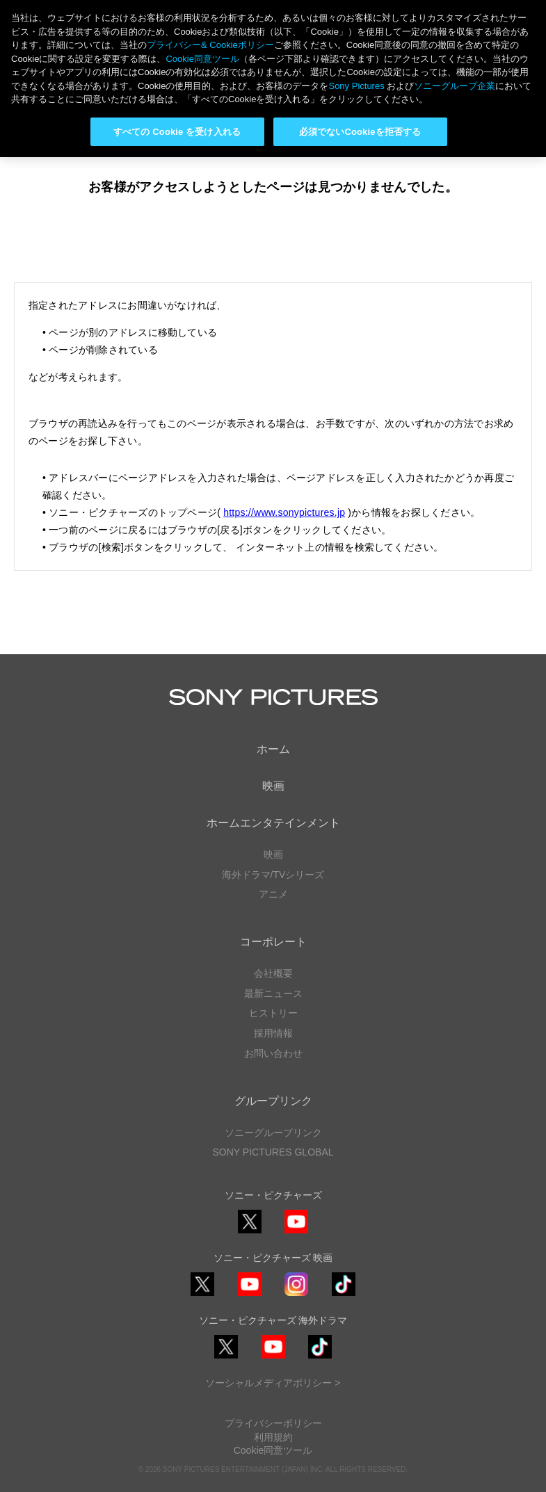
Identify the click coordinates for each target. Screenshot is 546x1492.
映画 (273, 786)
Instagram (296, 1295)
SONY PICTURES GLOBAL (272, 1152)
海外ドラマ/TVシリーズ (273, 874)
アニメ (273, 894)
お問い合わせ (273, 1053)
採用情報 (273, 1033)
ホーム (273, 749)
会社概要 (273, 973)
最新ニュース (273, 993)
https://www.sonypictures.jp (284, 512)
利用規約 (273, 1437)
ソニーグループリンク (273, 1132)
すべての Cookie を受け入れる (177, 132)
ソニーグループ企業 (454, 86)
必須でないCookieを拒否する (360, 132)
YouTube (250, 1295)
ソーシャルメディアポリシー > (272, 1382)
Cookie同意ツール (273, 1450)
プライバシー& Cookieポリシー (210, 45)
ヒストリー (273, 1013)
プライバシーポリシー (273, 1423)
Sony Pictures (356, 86)
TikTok (343, 1295)
